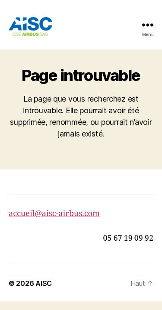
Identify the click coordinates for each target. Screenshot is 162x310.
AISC (43, 283)
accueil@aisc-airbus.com (54, 214)
